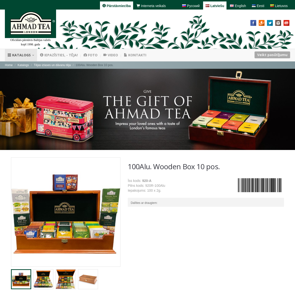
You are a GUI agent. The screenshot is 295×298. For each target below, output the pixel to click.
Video (110, 55)
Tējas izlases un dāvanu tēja (52, 65)
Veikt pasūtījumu (272, 54)
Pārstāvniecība (116, 6)
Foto (91, 55)
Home (9, 65)
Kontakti (135, 55)
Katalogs (21, 55)
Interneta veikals (151, 6)
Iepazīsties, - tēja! (59, 55)
